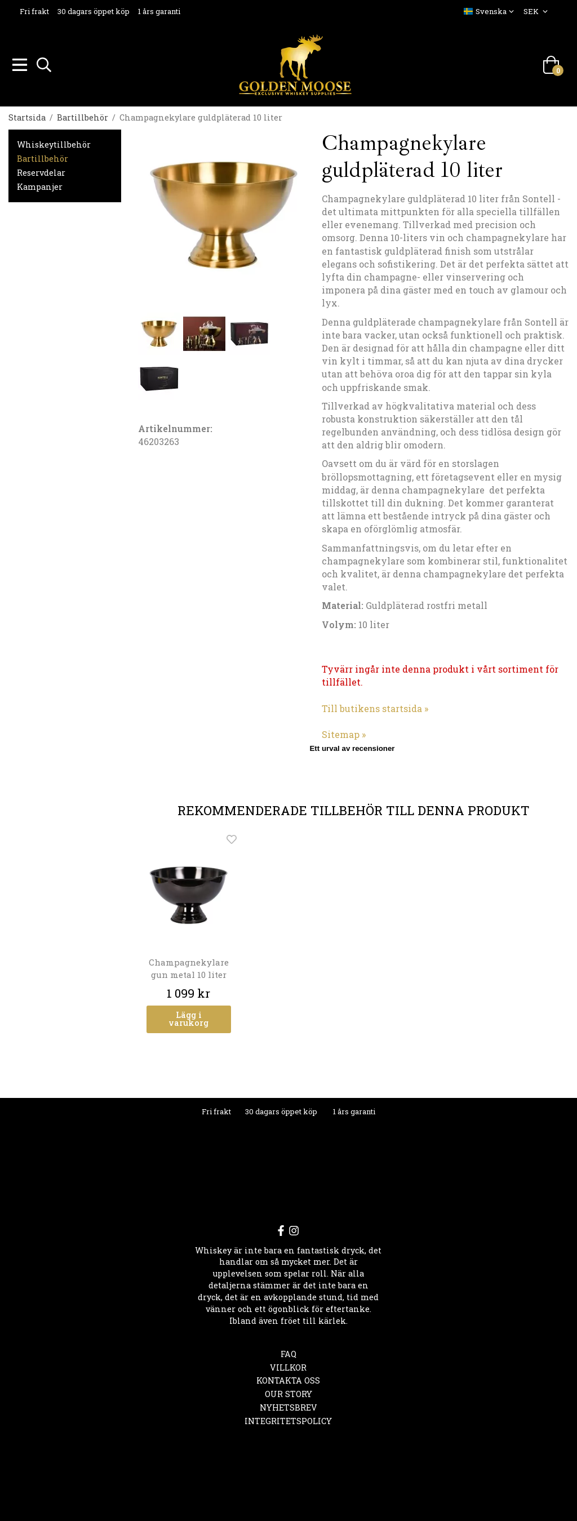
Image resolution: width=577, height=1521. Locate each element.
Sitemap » (344, 733)
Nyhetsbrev (288, 1405)
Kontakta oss (288, 1378)
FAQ (288, 1352)
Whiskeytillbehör (54, 142)
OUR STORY (288, 1392)
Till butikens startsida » (375, 707)
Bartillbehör (42, 157)
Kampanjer (40, 185)
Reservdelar (41, 171)
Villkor (288, 1365)
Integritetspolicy (288, 1419)
